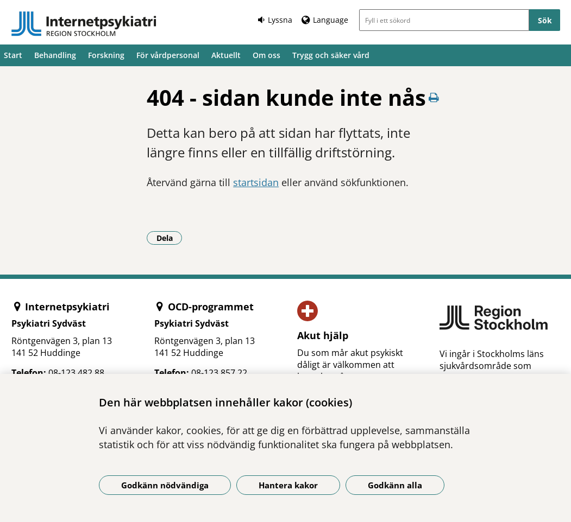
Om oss (266, 55)
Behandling (55, 55)
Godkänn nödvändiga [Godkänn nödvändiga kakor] (165, 485)
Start (13, 55)
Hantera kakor (288, 485)
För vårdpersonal (167, 55)
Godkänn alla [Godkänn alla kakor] (395, 485)
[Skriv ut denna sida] (434, 97)
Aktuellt (226, 55)
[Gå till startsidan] (83, 24)
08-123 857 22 (219, 373)
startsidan (256, 182)
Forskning (106, 55)
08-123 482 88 (76, 373)
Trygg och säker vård (330, 55)
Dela (169, 237)
